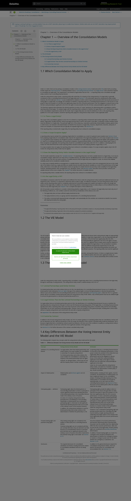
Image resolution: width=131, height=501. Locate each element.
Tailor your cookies (65, 262)
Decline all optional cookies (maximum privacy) (65, 257)
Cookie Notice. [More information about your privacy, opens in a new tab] (73, 247)
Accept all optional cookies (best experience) (65, 251)
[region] (65, 250)
